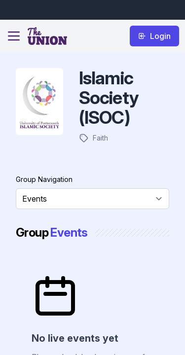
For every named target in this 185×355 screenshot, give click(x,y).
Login (154, 36)
